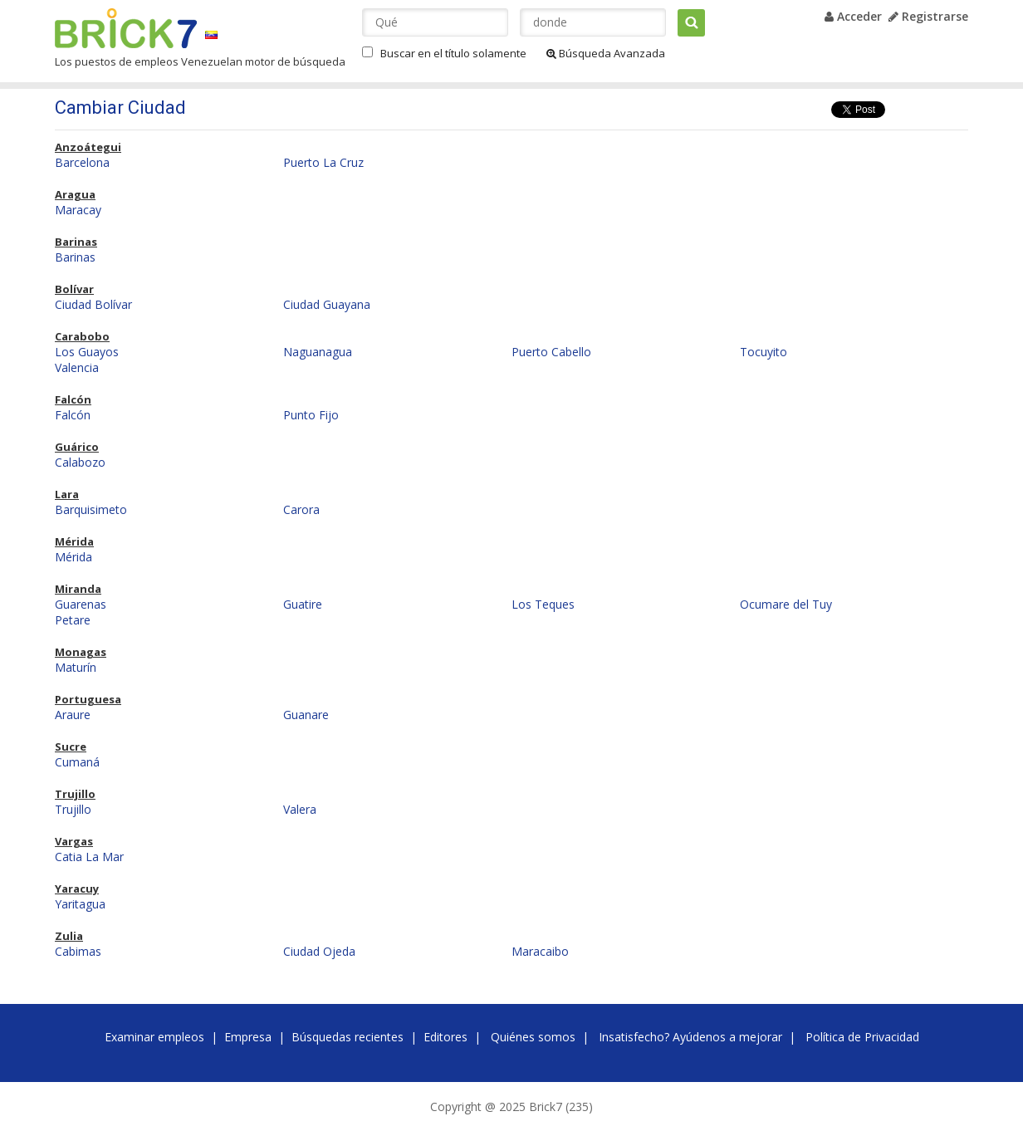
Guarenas (80, 604)
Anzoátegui (88, 147)
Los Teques (543, 604)
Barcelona (82, 162)
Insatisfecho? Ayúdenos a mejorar (690, 1037)
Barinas (76, 241)
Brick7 (126, 28)
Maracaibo (540, 951)
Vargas (74, 841)
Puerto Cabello (551, 352)
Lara (67, 494)
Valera (299, 809)
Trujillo (75, 793)
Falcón (73, 399)
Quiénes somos (533, 1037)
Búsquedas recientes (347, 1037)
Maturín (75, 667)
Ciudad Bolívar (93, 304)
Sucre (70, 746)
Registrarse (928, 16)
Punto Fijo (311, 415)
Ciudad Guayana (326, 304)
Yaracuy (77, 888)
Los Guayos (87, 352)
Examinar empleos (154, 1037)
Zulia (69, 935)
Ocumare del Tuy (786, 604)
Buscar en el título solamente (453, 53)
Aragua (75, 194)
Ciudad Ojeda (319, 951)
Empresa (248, 1037)
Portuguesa (88, 699)
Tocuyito (763, 352)
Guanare (306, 714)
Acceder (853, 16)
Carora (301, 509)
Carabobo (82, 336)
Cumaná (77, 762)
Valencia (77, 367)
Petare (73, 620)
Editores (445, 1037)
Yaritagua (80, 904)
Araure (73, 714)
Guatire (302, 604)
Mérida (74, 541)
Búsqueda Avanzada (605, 53)
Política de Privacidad (862, 1037)
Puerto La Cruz (323, 162)
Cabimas (78, 951)
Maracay (78, 210)
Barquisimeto (91, 509)
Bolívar (74, 289)
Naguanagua (317, 352)
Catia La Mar (89, 856)
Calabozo (80, 462)
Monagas (80, 651)
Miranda (78, 588)
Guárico (77, 446)
